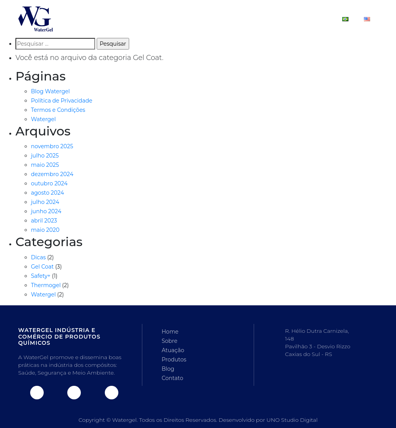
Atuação (204, 18)
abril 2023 (44, 220)
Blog (281, 18)
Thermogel (46, 285)
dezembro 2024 (52, 174)
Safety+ (41, 275)
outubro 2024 (49, 183)
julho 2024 (45, 202)
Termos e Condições (58, 109)
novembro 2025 (52, 146)
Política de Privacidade (61, 100)
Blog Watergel (50, 91)
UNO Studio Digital (291, 419)
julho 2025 (45, 155)
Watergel (43, 119)
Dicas (38, 257)
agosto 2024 (47, 192)
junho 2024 (46, 211)
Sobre (167, 18)
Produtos (245, 18)
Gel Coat (42, 266)
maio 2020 (45, 229)
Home (135, 18)
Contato (315, 18)
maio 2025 (45, 164)
